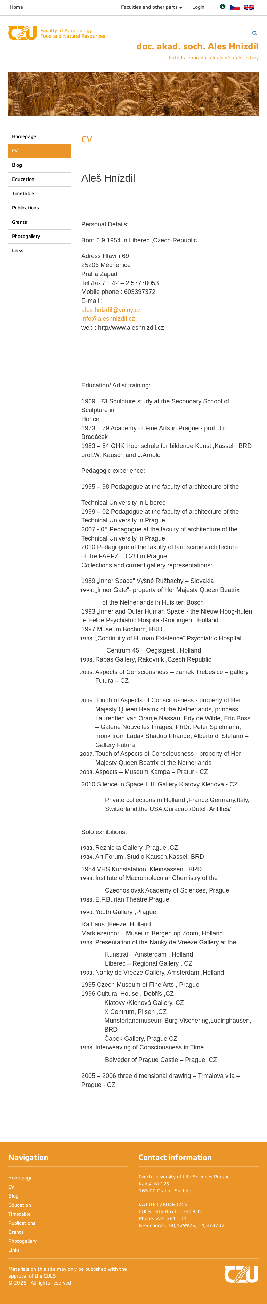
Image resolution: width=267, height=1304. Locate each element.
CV (15, 150)
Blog (17, 165)
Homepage (24, 136)
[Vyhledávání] (254, 33)
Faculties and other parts (149, 7)
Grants (19, 222)
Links (17, 250)
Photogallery (26, 236)
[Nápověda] (222, 7)
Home (16, 7)
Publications (25, 207)
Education (23, 179)
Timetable (23, 193)
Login (198, 7)
